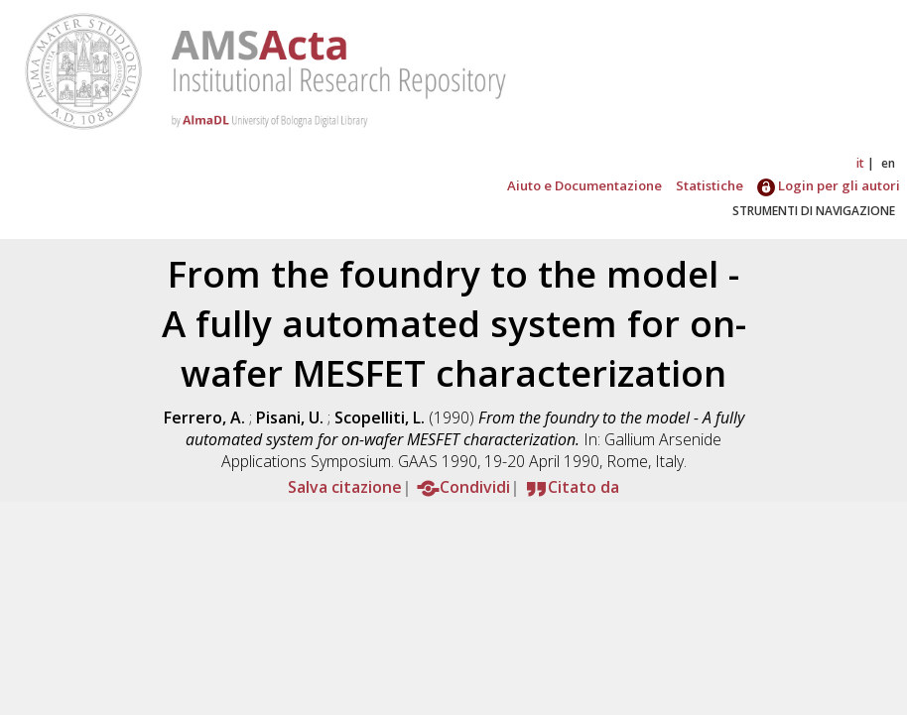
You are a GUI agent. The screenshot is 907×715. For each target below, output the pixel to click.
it (860, 163)
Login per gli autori (828, 185)
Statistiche (709, 185)
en (888, 163)
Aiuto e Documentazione (584, 185)
